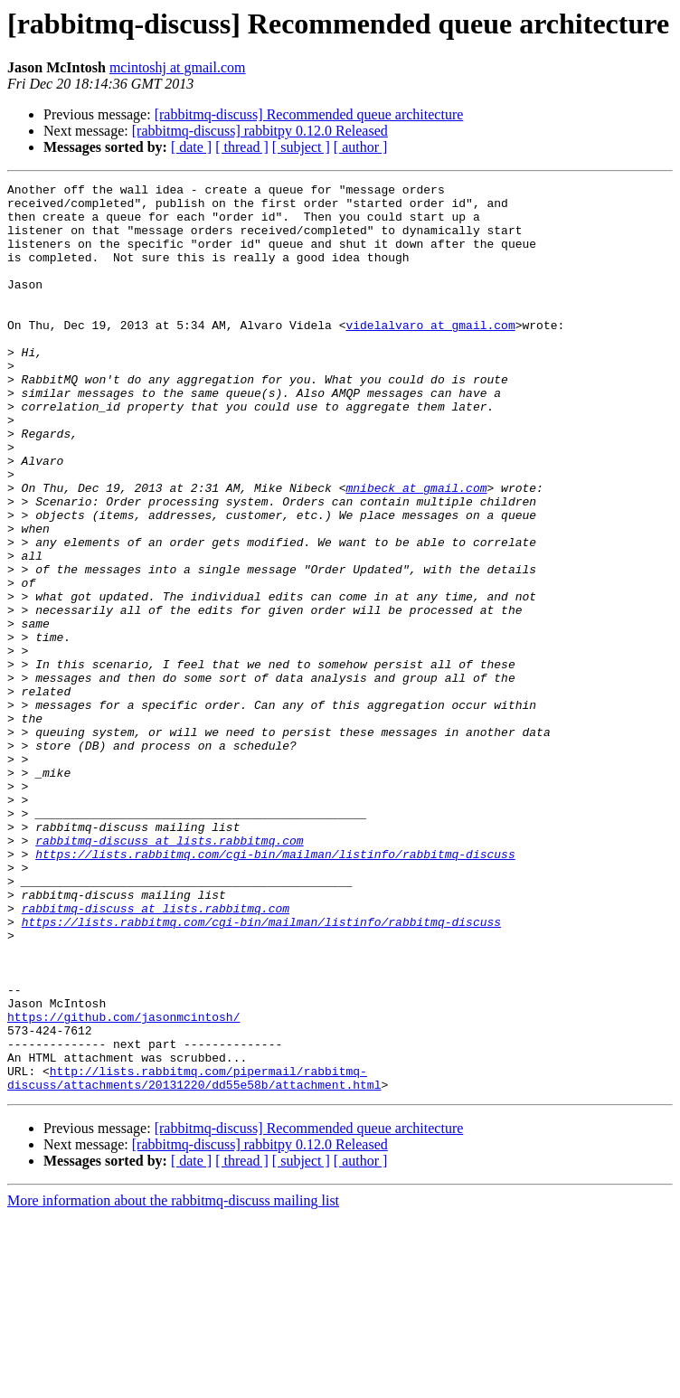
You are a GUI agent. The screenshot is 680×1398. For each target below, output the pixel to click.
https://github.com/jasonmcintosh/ (123, 1184)
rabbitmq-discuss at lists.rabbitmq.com (169, 973)
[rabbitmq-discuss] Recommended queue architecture (309, 114)
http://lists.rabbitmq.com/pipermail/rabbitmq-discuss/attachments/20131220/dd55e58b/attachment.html (194, 1258)
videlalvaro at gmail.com (430, 354)
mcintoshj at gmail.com (177, 67)
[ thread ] (242, 147)
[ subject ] (301, 147)
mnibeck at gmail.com (415, 550)
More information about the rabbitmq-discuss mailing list (173, 1382)
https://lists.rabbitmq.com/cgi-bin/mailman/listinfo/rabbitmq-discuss (275, 989)
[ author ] (361, 147)
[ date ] (191, 147)
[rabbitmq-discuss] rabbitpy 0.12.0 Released (260, 130)
